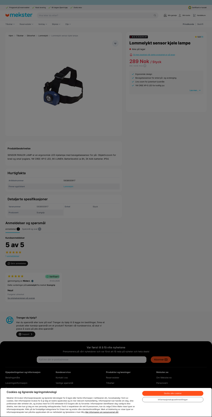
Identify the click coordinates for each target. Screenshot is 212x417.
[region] (106, 402)
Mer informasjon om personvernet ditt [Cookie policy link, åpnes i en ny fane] (101, 412)
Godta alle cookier (173, 393)
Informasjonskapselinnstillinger (173, 399)
